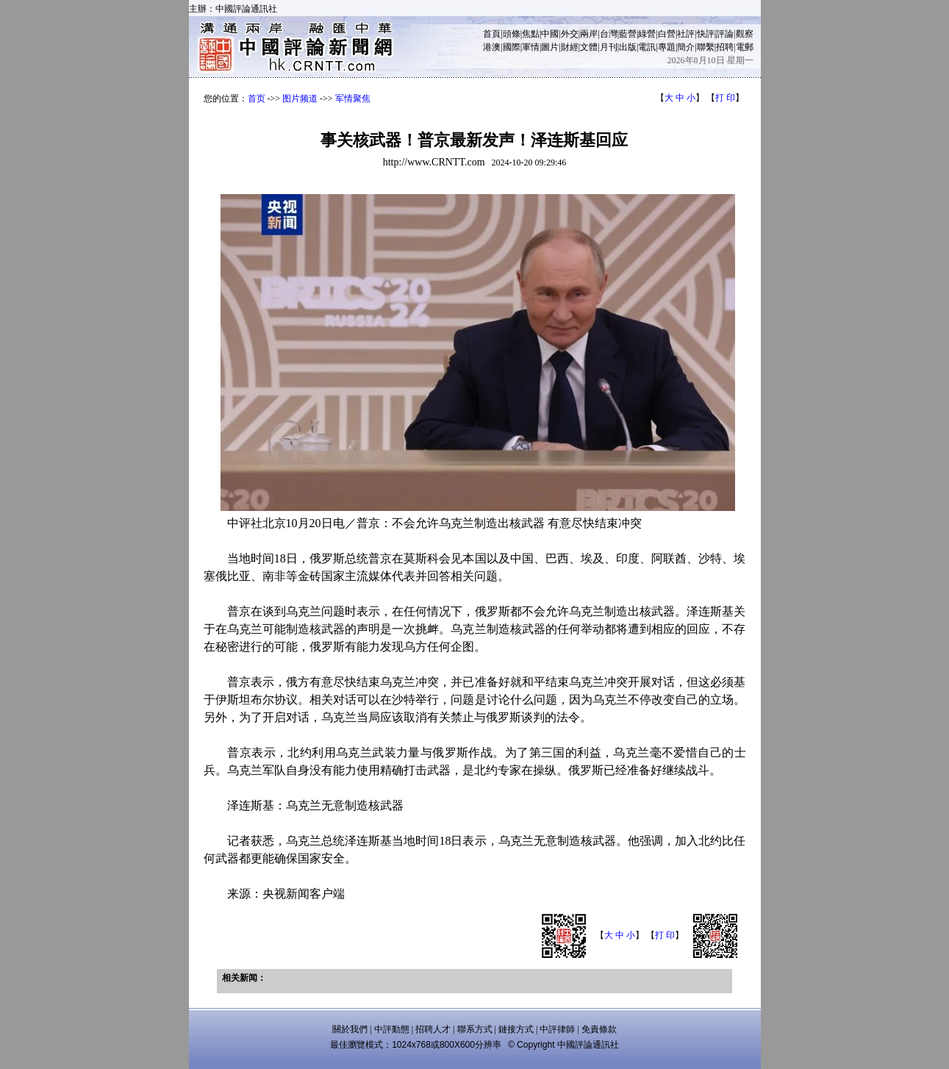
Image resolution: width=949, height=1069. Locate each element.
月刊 (608, 47)
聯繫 (706, 47)
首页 (256, 98)
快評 (706, 34)
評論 (725, 34)
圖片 (550, 47)
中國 (550, 34)
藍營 (628, 34)
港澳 (492, 47)
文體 (589, 47)
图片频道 (300, 98)
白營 (667, 34)
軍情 (531, 47)
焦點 (531, 34)
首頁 (492, 34)
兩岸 (589, 34)
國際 (511, 47)
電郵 (744, 47)
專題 (667, 47)
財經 (570, 47)
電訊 (647, 47)
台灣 (608, 34)
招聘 (725, 47)
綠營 (647, 34)
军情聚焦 (352, 98)
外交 (570, 34)
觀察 (744, 34)
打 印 (725, 98)
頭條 (511, 34)
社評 (686, 34)
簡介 (686, 47)
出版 (628, 47)
